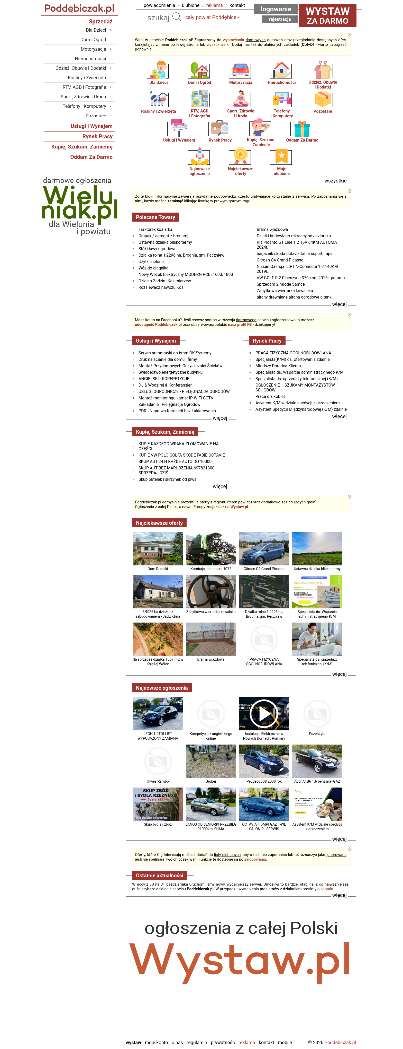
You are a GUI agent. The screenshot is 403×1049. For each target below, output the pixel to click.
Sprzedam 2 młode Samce (281, 284)
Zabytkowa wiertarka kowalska (285, 290)
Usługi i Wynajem (179, 140)
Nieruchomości (282, 82)
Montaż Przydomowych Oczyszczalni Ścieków (181, 365)
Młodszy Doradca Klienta (278, 365)
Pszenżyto (317, 734)
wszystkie (335, 181)
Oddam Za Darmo (302, 140)
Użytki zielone (151, 261)
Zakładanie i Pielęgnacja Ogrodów (169, 404)
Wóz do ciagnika (153, 268)
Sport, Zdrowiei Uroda (240, 113)
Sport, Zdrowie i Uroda (83, 96)
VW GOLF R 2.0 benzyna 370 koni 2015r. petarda (301, 277)
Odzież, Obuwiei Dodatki (323, 85)
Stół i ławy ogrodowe (158, 248)
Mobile (285, 1042)
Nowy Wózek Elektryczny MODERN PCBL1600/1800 (186, 274)
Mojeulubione (282, 171)
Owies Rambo (158, 781)
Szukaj (177, 17)
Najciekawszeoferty (240, 171)
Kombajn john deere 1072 (210, 569)
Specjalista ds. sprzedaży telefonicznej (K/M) (296, 378)
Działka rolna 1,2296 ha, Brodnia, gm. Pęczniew (181, 255)
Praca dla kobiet (270, 396)
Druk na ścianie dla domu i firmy (168, 359)
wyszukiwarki (218, 44)
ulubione (190, 5)
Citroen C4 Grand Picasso (280, 260)
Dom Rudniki (158, 569)
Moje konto (156, 1042)
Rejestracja (280, 19)
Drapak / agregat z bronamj (163, 235)
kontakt (237, 5)
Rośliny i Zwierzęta (158, 111)
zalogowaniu (255, 859)
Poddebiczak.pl (340, 1042)
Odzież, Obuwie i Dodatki (81, 68)
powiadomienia (159, 5)
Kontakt (266, 1042)
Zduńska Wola (93, 1035)
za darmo (328, 15)
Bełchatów (96, 951)
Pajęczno (97, 993)
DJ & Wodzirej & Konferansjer (165, 385)
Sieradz (99, 1000)
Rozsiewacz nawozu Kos (161, 287)
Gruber (211, 781)
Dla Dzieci (158, 82)
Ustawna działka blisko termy (165, 242)
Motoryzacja (240, 82)
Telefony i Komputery (84, 106)
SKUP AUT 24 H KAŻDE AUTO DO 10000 (175, 461)
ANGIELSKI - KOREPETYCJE (164, 378)
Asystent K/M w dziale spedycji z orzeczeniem (297, 402)
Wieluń (100, 1021)
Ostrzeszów (95, 979)
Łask (101, 958)
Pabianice (97, 986)
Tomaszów (96, 1007)
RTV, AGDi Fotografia (199, 113)
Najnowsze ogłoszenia (199, 171)
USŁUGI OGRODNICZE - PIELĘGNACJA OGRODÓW (184, 391)
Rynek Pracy (220, 140)
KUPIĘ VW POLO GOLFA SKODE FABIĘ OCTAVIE (182, 455)
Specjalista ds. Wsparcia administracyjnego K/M (299, 372)
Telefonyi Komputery (282, 113)
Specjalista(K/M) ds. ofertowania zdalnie (292, 359)
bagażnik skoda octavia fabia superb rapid (295, 253)
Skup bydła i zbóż (158, 824)
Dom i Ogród (199, 82)
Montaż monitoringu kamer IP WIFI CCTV (176, 398)
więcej (339, 304)
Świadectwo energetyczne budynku (171, 372)
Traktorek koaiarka (155, 229)
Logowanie (276, 9)
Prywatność (223, 1042)
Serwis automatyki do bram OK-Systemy (175, 353)
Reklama (247, 1042)
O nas (177, 1042)
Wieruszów (96, 1028)
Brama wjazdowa (272, 229)
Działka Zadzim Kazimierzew (165, 280)
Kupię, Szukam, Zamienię (261, 142)
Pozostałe (323, 111)
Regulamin (197, 1042)
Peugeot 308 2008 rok (264, 781)
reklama (214, 5)
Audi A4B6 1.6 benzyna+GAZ (317, 781)
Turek (101, 1014)
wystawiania (233, 40)
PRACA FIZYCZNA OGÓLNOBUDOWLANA (293, 353)
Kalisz (100, 972)
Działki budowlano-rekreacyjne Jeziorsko (294, 235)
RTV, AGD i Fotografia (84, 87)
